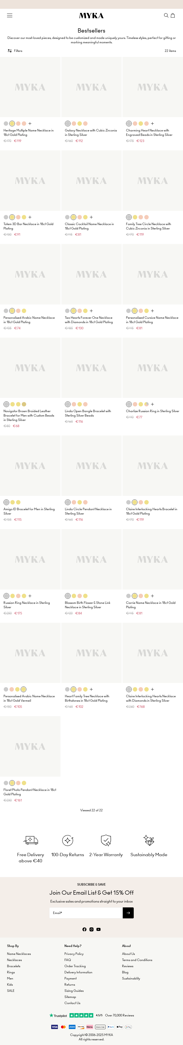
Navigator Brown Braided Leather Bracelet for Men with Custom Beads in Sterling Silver (29, 415)
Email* (57, 913)
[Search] (166, 15)
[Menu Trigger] (9, 15)
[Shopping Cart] (173, 15)
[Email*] (86, 912)
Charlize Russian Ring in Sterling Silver (152, 411)
